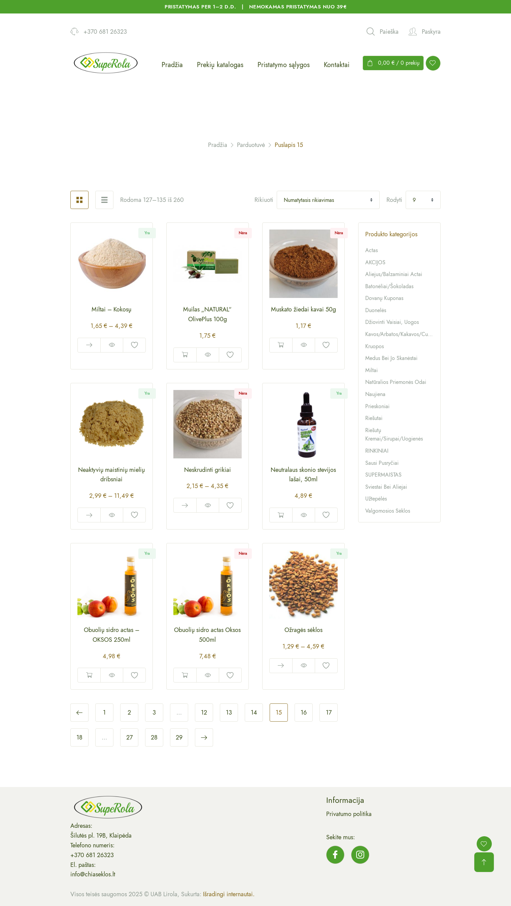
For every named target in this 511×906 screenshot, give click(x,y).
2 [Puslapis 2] (129, 712)
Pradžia (172, 65)
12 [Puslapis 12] (204, 712)
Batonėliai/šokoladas (389, 286)
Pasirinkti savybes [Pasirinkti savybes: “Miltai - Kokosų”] (89, 345)
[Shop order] (328, 200)
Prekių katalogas (220, 65)
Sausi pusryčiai (382, 463)
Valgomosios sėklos (387, 511)
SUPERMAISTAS (383, 475)
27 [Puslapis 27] (129, 737)
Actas (371, 250)
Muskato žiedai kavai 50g (303, 309)
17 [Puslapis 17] (329, 712)
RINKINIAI (376, 451)
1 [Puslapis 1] (104, 712)
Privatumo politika (349, 814)
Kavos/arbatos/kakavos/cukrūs (401, 334)
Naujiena (375, 394)
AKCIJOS (375, 262)
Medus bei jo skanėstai (391, 358)
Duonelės (375, 310)
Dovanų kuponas (384, 298)
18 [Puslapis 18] (79, 737)
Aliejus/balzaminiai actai (393, 274)
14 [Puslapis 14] (254, 712)
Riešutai (373, 418)
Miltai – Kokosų (111, 309)
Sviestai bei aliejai (386, 487)
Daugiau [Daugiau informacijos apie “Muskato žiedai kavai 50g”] (281, 345)
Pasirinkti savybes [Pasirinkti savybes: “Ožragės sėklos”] (281, 666)
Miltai (371, 370)
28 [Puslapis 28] (154, 737)
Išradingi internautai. (228, 894)
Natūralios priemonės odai (395, 382)
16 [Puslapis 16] (304, 712)
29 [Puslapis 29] (179, 737)
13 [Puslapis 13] (229, 712)
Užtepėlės (376, 499)
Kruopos (374, 346)
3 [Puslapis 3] (154, 712)
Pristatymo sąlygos (284, 65)
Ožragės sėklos (303, 630)
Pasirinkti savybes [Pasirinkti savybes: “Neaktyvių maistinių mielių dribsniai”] (89, 515)
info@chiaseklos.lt (92, 874)
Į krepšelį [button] (281, 515)
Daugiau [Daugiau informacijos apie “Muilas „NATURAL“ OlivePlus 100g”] (185, 355)
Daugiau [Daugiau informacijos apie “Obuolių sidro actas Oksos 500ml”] (185, 675)
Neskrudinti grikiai (207, 469)
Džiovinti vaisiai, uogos (392, 322)
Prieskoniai (377, 406)
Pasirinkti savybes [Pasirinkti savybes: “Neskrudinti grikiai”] (185, 505)
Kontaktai (336, 65)
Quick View (111, 345)
